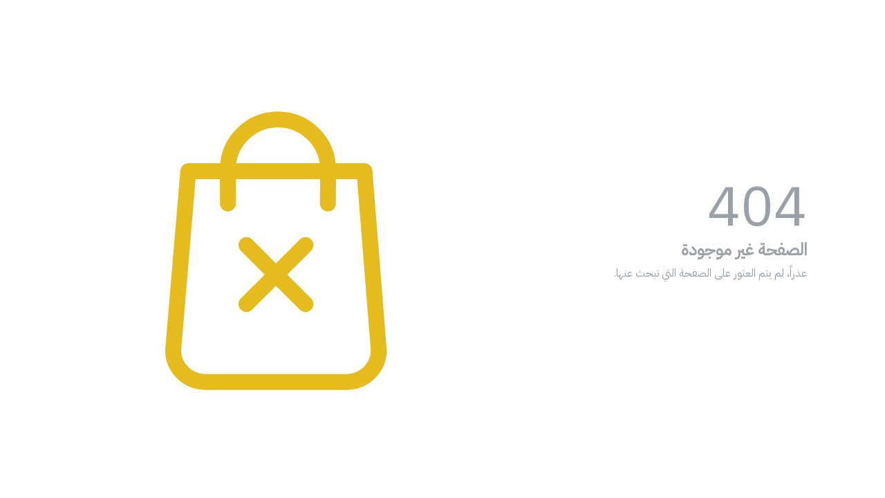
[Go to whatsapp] (852, 458)
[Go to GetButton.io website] (852, 484)
